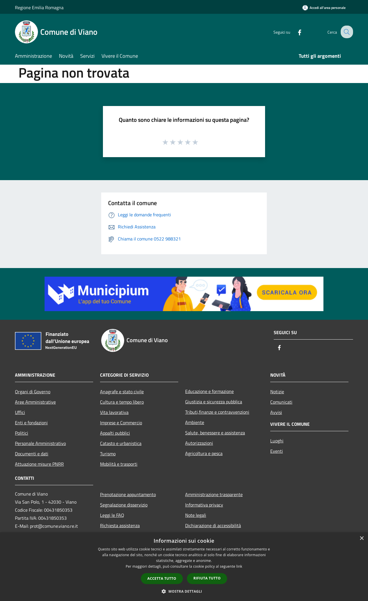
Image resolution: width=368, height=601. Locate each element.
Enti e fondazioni (31, 422)
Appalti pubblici (115, 432)
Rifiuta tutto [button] (207, 578)
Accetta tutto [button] (161, 578)
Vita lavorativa (114, 412)
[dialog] (184, 566)
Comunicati (281, 401)
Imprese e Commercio (121, 422)
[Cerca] (346, 32)
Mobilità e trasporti (118, 464)
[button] (184, 591)
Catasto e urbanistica (120, 443)
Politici (21, 432)
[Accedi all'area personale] (324, 7)
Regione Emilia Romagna (39, 7)
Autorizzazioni (199, 443)
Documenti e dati (31, 453)
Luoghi (276, 440)
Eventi (276, 451)
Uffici (20, 412)
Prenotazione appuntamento (128, 494)
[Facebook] (295, 32)
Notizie (277, 391)
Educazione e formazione (209, 391)
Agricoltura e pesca (204, 453)
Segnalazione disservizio (123, 504)
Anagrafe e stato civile (122, 391)
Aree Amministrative (35, 401)
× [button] (361, 538)
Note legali (195, 515)
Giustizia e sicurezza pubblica (213, 401)
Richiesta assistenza (120, 525)
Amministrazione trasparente (214, 494)
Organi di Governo (32, 391)
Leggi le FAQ (112, 515)
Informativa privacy (204, 504)
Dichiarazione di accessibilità (213, 525)
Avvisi (276, 412)
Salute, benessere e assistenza (215, 432)
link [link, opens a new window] (239, 566)
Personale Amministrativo (40, 443)
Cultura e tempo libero (122, 401)
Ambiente (194, 422)
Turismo (108, 453)
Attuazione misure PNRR (39, 464)
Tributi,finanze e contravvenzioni (217, 412)
